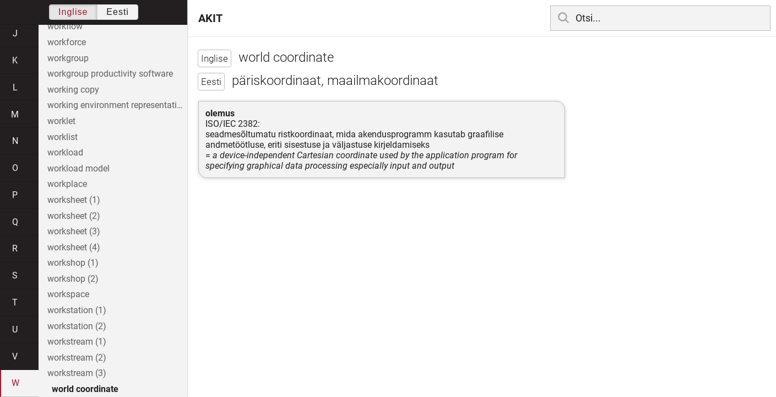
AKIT (210, 18)
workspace (68, 294)
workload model (78, 168)
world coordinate (85, 389)
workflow (65, 26)
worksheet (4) (73, 247)
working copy (73, 89)
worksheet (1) (73, 200)
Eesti (117, 12)
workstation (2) (76, 326)
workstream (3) (76, 373)
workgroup (68, 58)
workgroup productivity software (110, 73)
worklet (61, 121)
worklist (62, 137)
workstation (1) (76, 310)
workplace (67, 184)
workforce (66, 42)
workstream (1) (76, 341)
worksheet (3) (73, 231)
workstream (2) (76, 357)
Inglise (73, 12)
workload (65, 152)
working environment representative (116, 105)
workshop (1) (73, 262)
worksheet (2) (73, 216)
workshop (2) (73, 278)
